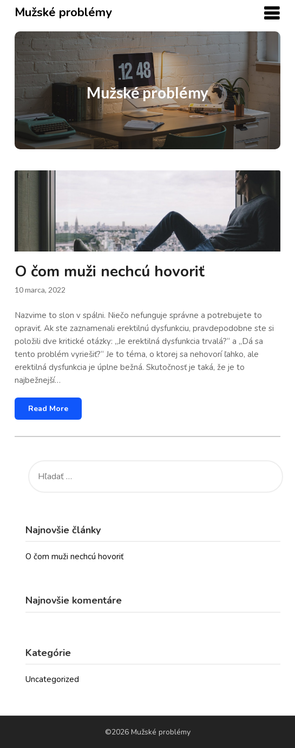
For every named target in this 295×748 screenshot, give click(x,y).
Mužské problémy (63, 12)
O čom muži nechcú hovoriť (110, 271)
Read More (48, 408)
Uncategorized (52, 679)
